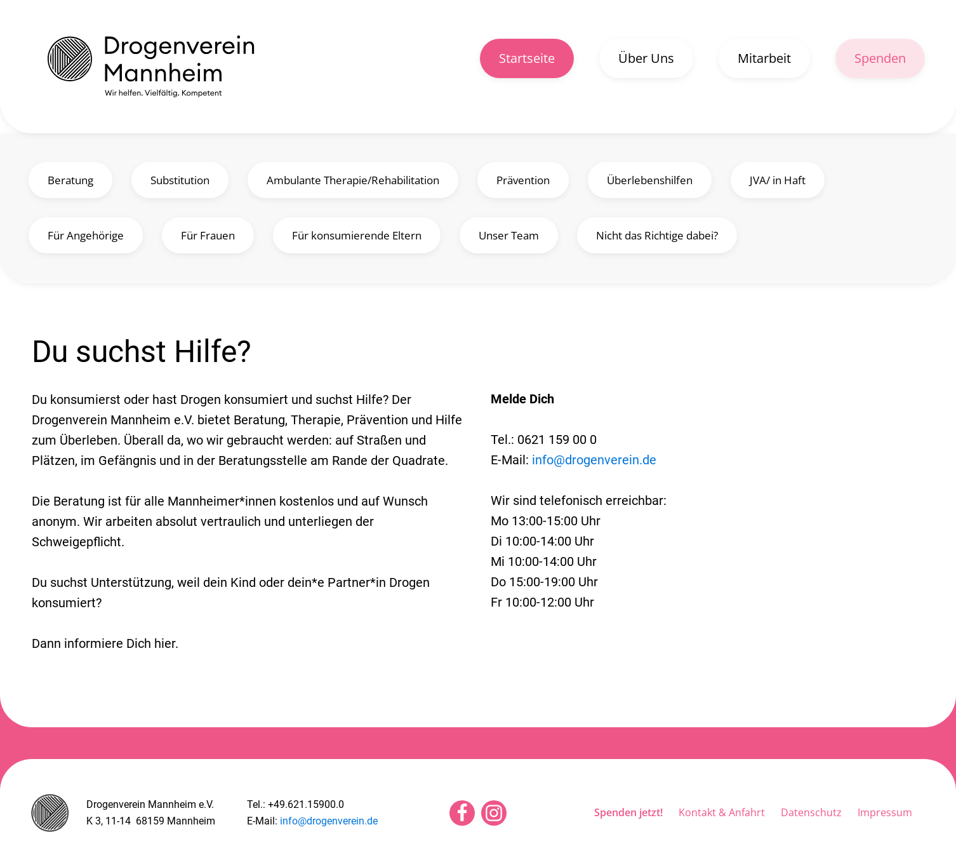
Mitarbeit (764, 58)
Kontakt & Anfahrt (722, 812)
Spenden (880, 58)
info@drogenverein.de (594, 459)
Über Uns (646, 58)
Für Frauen (208, 235)
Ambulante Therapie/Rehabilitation (353, 180)
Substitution (179, 180)
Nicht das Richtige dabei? (657, 235)
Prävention (523, 180)
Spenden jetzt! (628, 812)
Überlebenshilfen (650, 180)
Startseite (527, 58)
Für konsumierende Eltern (357, 235)
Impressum (885, 812)
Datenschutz (811, 812)
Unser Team (509, 235)
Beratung (70, 180)
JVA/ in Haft (778, 180)
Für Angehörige (86, 235)
